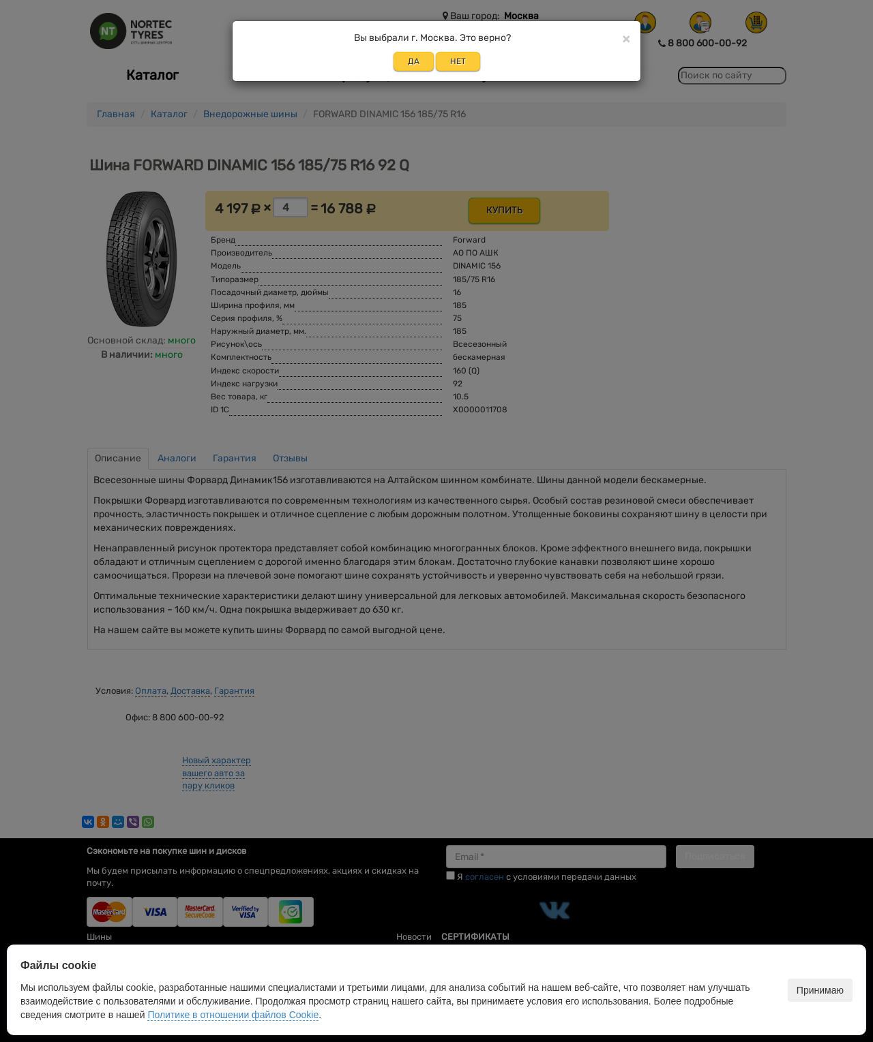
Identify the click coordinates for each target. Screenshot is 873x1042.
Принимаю (820, 990)
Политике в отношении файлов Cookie (233, 1014)
